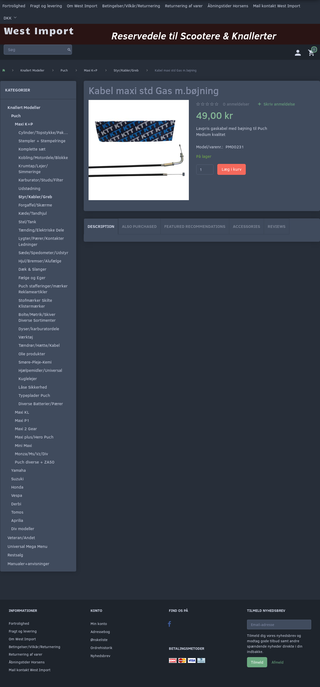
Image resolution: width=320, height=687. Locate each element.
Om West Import (82, 6)
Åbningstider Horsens (228, 6)
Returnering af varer (184, 6)
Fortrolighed (13, 6)
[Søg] (69, 50)
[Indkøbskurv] (312, 52)
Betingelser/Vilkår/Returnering (131, 6)
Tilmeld (257, 662)
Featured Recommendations (194, 226)
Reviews (276, 226)
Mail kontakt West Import (276, 6)
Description (101, 226)
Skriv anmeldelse (278, 104)
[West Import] (39, 30)
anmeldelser (236, 104)
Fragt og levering (46, 6)
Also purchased (139, 226)
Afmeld (277, 662)
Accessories (246, 226)
